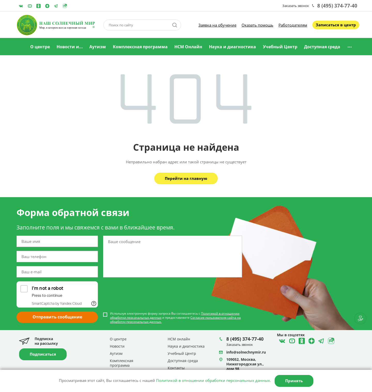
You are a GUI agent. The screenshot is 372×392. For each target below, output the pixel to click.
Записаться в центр (336, 24)
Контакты (176, 367)
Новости (117, 346)
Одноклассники (38, 6)
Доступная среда (322, 47)
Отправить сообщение (57, 317)
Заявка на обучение (217, 25)
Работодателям (292, 25)
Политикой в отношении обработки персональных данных (213, 380)
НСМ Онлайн (188, 47)
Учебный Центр (280, 47)
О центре (40, 47)
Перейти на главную (186, 178)
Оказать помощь (257, 25)
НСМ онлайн (179, 339)
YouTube (29, 6)
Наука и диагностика (232, 47)
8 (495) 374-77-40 (337, 5)
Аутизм (97, 47)
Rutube (64, 6)
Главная (20, 47)
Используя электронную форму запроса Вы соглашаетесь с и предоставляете (175, 317)
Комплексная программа (140, 47)
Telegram (47, 6)
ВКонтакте (21, 6)
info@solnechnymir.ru (246, 352)
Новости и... (70, 47)
